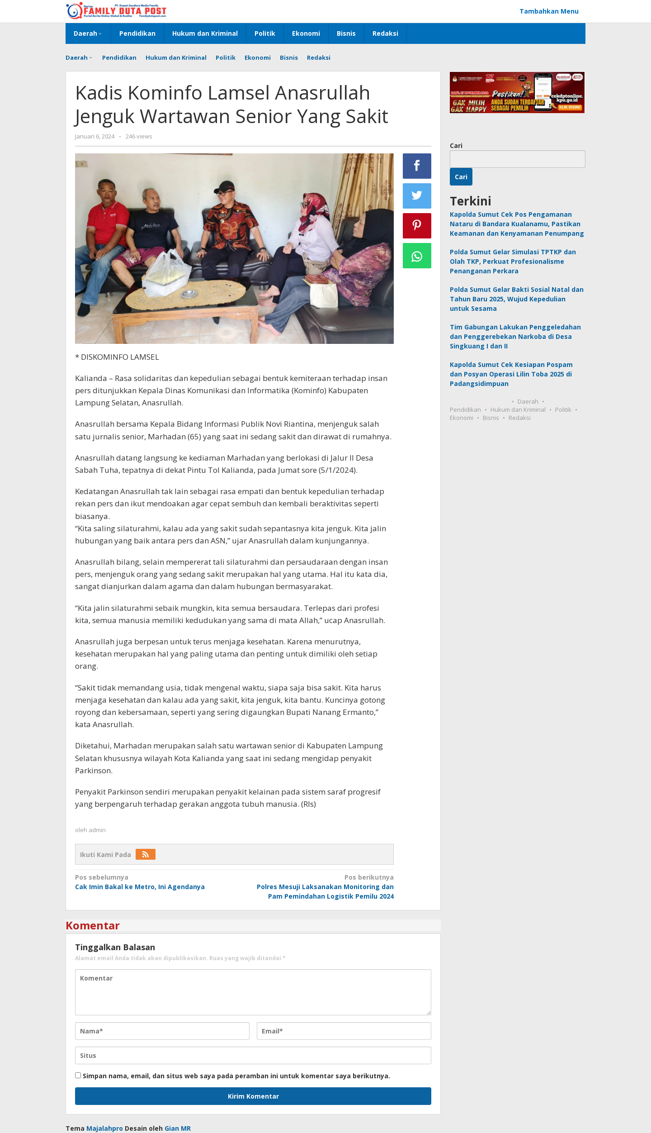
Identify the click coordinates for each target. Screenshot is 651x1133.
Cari (456, 145)
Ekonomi (461, 418)
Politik (563, 409)
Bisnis (491, 418)
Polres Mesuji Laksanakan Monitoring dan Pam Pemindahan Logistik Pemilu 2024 (317, 886)
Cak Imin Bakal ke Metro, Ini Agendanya (151, 881)
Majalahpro (104, 1128)
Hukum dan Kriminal (518, 409)
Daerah (528, 401)
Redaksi (520, 418)
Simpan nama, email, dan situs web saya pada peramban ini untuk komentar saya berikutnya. (236, 1075)
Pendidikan (465, 409)
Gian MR (178, 1128)
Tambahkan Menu (549, 11)
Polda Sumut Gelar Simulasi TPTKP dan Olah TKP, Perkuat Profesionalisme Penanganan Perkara (513, 261)
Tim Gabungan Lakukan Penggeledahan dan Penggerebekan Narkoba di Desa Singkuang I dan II (515, 336)
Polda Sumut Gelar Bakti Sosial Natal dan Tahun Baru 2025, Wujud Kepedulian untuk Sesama (517, 299)
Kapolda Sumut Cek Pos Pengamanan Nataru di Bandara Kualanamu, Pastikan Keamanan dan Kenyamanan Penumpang (517, 224)
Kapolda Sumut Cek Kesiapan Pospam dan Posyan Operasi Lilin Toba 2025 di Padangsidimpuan (511, 374)
